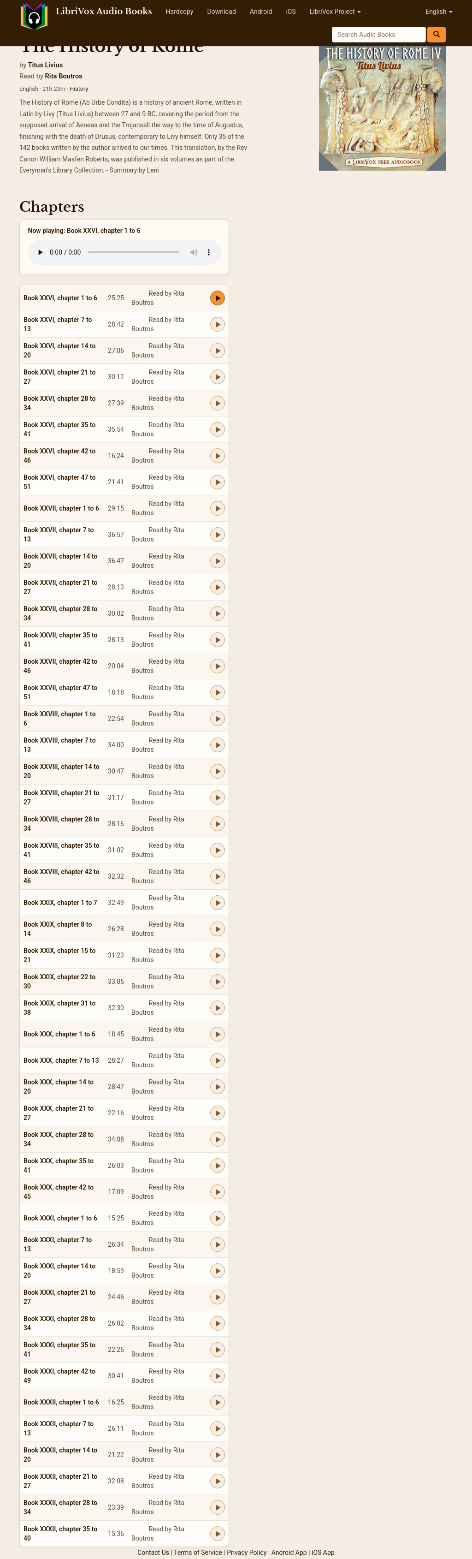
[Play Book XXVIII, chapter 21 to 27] (217, 797)
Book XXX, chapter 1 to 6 (59, 1034)
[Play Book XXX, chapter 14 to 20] (217, 1086)
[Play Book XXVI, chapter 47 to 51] (217, 482)
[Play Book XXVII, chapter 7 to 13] (217, 534)
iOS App (323, 1552)
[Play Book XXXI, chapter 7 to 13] (217, 1244)
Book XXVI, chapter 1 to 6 (60, 298)
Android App (289, 1552)
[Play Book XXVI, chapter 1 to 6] (217, 298)
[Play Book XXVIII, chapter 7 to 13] (217, 745)
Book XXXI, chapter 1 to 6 (60, 1218)
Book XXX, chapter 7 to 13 (61, 1060)
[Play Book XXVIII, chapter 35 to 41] (217, 850)
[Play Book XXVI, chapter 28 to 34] (217, 403)
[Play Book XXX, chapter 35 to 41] (217, 1165)
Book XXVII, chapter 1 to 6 (61, 508)
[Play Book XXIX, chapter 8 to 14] (217, 929)
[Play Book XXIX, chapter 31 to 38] (217, 1007)
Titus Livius (45, 65)
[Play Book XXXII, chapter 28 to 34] (217, 1507)
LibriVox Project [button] (335, 11)
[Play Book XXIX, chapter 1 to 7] (217, 902)
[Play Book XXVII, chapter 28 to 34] (217, 613)
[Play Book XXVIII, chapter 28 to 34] (217, 823)
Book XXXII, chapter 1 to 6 (61, 1402)
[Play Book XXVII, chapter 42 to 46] (217, 666)
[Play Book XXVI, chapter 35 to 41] (217, 429)
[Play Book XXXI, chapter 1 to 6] (217, 1218)
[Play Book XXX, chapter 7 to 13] (217, 1060)
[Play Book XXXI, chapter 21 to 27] (217, 1297)
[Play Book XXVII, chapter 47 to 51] (217, 692)
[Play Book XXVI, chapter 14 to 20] (217, 350)
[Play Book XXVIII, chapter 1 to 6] (217, 718)
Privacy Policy (246, 1552)
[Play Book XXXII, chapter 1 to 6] (217, 1402)
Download (221, 11)
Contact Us (153, 1552)
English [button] (439, 11)
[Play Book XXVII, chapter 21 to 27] (217, 587)
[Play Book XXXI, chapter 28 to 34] (217, 1323)
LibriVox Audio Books (104, 11)
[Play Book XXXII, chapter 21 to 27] (217, 1481)
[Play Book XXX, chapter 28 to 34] (217, 1139)
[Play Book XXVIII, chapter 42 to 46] (217, 876)
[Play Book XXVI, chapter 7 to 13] (217, 324)
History (79, 88)
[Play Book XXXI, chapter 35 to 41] (217, 1349)
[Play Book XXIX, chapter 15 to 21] (217, 955)
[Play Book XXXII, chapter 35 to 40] (217, 1533)
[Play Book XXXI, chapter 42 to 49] (217, 1376)
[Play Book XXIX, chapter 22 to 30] (217, 981)
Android (261, 11)
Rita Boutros (64, 76)
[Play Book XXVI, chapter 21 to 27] (217, 376)
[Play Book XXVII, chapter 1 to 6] (217, 508)
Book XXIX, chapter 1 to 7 (60, 902)
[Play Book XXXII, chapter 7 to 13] (217, 1428)
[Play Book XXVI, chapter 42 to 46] (217, 455)
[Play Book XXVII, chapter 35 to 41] (217, 639)
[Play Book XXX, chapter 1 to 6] (217, 1034)
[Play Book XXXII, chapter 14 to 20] (217, 1454)
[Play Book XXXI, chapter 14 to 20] (217, 1270)
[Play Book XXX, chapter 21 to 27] (217, 1113)
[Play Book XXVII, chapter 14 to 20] (217, 560)
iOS (290, 11)
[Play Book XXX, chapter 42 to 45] (217, 1191)
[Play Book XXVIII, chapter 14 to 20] (217, 771)
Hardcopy (180, 11)
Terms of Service (198, 1552)
